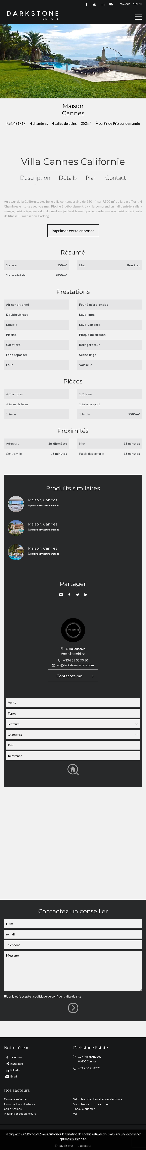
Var (75, 1113)
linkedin (103, 4)
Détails (68, 177)
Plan (91, 177)
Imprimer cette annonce (73, 230)
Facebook (69, 595)
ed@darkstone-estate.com (75, 665)
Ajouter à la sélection (143, 102)
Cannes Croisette (15, 1099)
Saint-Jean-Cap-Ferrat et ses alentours (97, 1099)
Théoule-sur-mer (84, 1108)
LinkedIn (86, 595)
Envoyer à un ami (61, 595)
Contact (115, 177)
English (137, 4)
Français (125, 4)
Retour (14, 36)
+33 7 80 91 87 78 (89, 1068)
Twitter (77, 595)
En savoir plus (64, 1145)
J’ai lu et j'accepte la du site (44, 996)
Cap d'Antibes (13, 1108)
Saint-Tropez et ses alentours (91, 1104)
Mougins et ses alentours (20, 1113)
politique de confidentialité (53, 996)
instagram (95, 4)
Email (111, 4)
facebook (86, 4)
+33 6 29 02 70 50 (75, 660)
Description (35, 177)
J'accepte (84, 1145)
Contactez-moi (70, 675)
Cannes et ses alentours (19, 1104)
